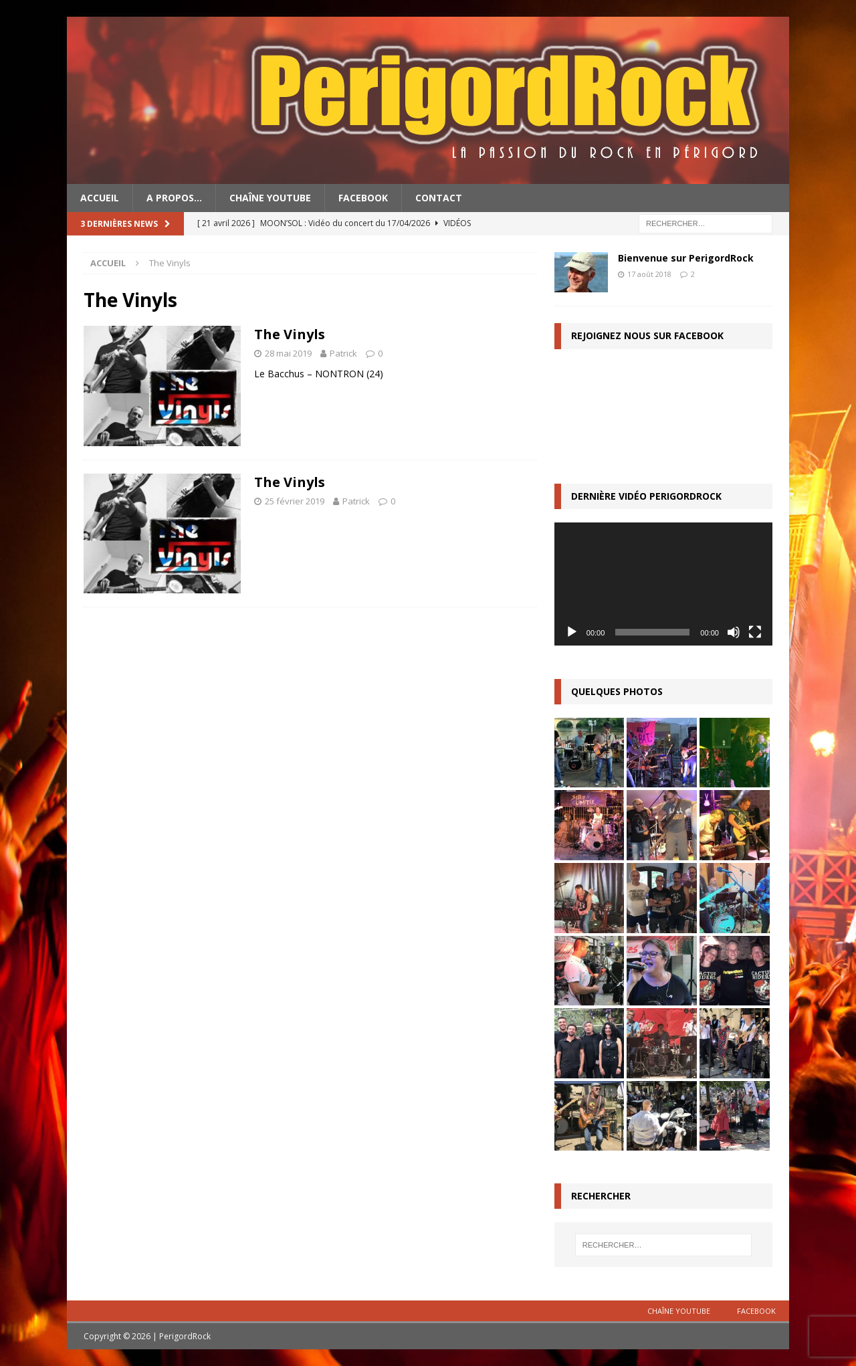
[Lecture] (571, 632)
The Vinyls (289, 334)
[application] (663, 583)
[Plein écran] (755, 632)
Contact (438, 197)
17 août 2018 (649, 274)
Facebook (363, 197)
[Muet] (733, 632)
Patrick (343, 353)
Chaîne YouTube (270, 197)
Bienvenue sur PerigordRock (686, 258)
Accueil (99, 197)
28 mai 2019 (288, 353)
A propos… (174, 197)
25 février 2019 (294, 501)
